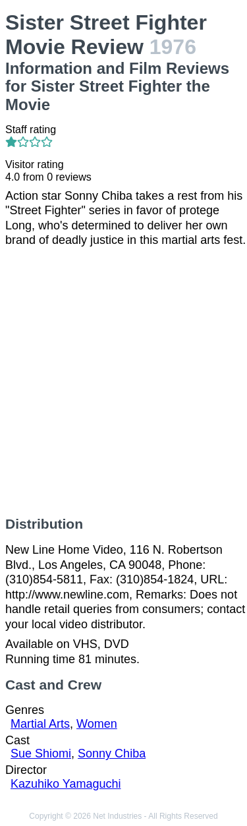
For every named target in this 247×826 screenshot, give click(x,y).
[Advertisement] (123, 382)
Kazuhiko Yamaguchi (66, 783)
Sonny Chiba (112, 753)
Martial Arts (40, 723)
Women (96, 723)
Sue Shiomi (41, 753)
